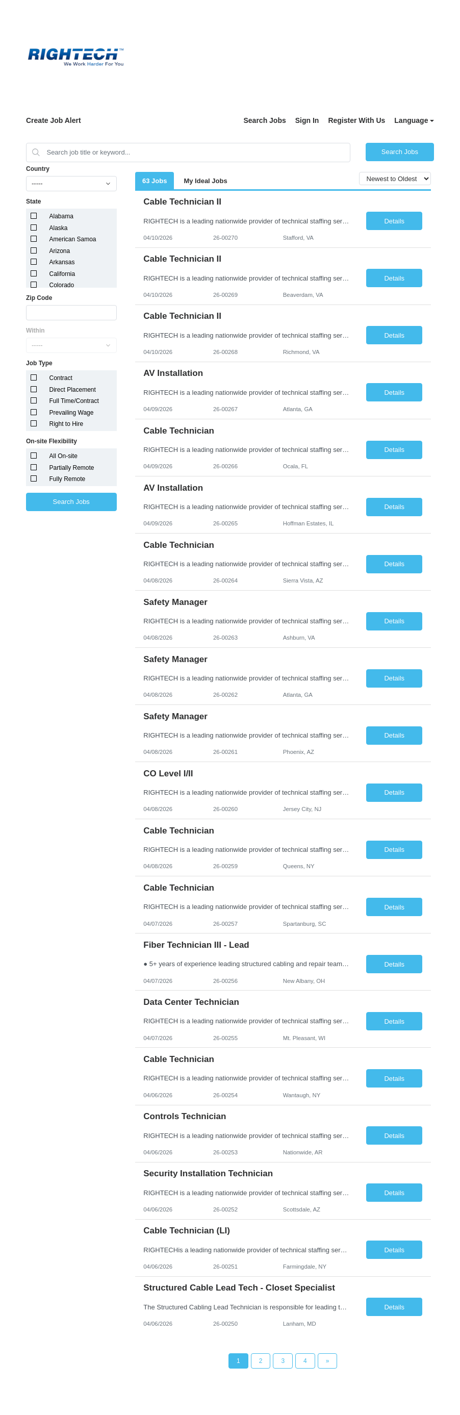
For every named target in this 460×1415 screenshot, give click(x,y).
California (62, 273)
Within (35, 330)
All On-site (63, 456)
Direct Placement (72, 389)
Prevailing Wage (71, 412)
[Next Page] (328, 1361)
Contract (60, 378)
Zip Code (39, 297)
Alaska (58, 228)
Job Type (39, 363)
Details (394, 221)
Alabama (61, 216)
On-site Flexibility (51, 441)
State (33, 201)
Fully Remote (67, 479)
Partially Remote (71, 467)
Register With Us (356, 120)
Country (37, 168)
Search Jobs (264, 120)
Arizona (59, 251)
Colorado (61, 285)
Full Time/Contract (74, 401)
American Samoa (72, 239)
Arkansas (62, 262)
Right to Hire (66, 423)
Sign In (307, 120)
